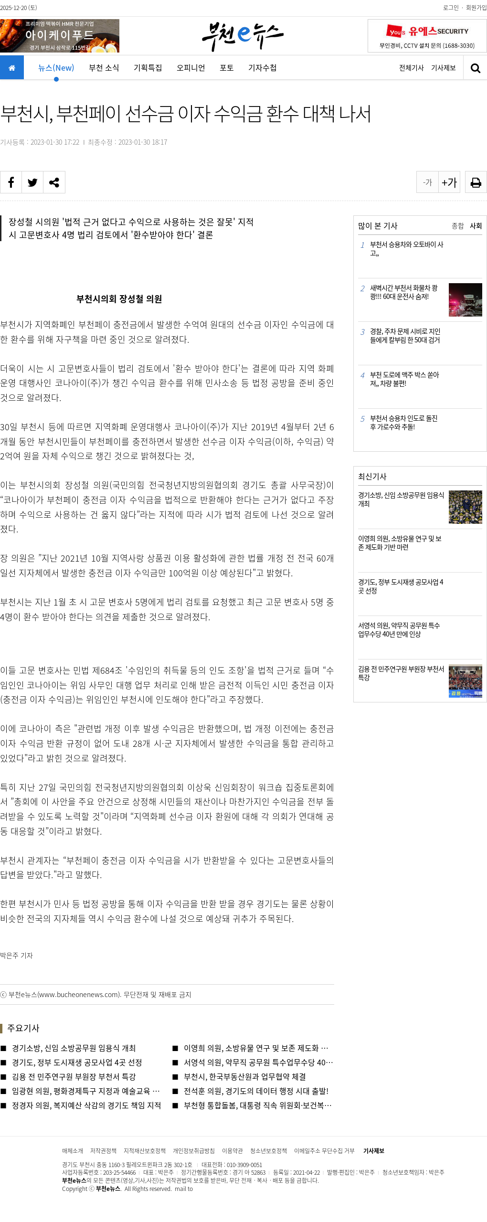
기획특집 (148, 67)
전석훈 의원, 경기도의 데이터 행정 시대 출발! (256, 1090)
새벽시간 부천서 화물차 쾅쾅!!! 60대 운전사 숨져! (403, 291)
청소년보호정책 (268, 1151)
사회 (476, 225)
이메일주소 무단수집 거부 (324, 1151)
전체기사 (411, 67)
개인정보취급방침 (194, 1151)
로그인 (451, 7)
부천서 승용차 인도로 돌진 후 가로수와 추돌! (403, 422)
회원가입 (476, 7)
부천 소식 (104, 67)
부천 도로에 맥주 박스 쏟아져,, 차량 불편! (404, 378)
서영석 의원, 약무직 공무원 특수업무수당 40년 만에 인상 (259, 1062)
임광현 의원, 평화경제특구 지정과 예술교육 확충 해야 (87, 1090)
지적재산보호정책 (145, 1151)
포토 (227, 67)
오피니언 (191, 67)
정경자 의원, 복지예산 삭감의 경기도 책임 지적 (86, 1105)
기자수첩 (262, 67)
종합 (458, 225)
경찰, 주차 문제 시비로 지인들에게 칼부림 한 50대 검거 (405, 335)
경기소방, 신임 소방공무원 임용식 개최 (74, 1047)
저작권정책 (103, 1151)
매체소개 (72, 1151)
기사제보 (443, 67)
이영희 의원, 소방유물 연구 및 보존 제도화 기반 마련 (259, 1047)
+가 (449, 182)
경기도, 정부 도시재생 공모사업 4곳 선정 (77, 1062)
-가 (427, 182)
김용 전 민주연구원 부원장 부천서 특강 (74, 1076)
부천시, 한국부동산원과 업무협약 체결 (245, 1076)
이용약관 (232, 1151)
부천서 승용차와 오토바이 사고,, (406, 248)
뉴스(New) (56, 70)
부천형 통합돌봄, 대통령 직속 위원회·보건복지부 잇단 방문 (259, 1105)
